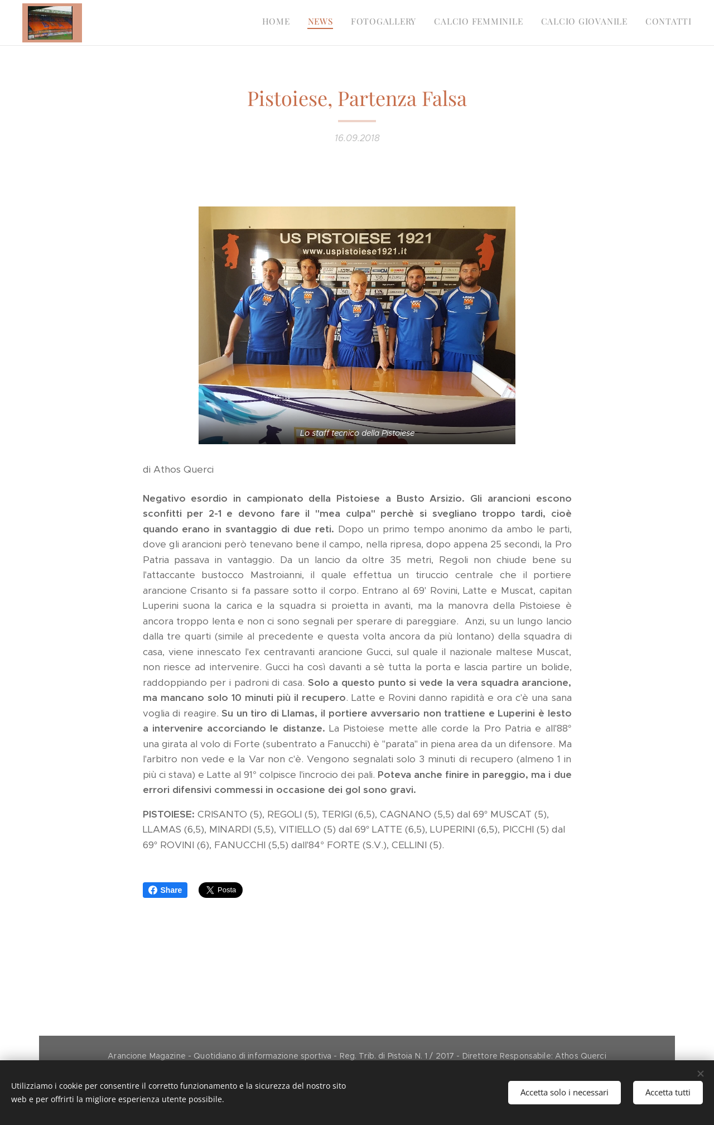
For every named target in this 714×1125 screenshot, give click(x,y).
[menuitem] (605, 23)
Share (165, 890)
